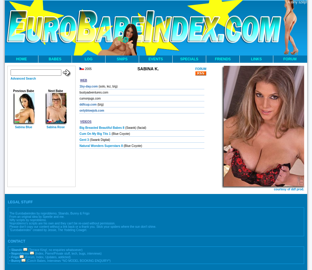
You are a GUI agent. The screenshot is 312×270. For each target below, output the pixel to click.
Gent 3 (84, 139)
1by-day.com (89, 86)
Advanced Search (23, 78)
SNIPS (122, 59)
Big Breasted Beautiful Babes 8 (102, 127)
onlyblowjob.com (92, 110)
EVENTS (155, 59)
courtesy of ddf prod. (289, 189)
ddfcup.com (88, 104)
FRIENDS (223, 59)
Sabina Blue (23, 127)
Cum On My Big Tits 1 (95, 133)
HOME (21, 59)
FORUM (290, 59)
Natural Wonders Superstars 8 (101, 146)
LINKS (256, 59)
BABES (55, 59)
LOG (89, 59)
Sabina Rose (56, 127)
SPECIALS (189, 59)
